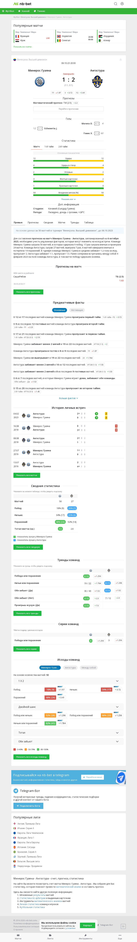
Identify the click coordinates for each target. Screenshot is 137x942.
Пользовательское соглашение (27, 926)
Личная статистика (29, 904)
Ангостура (97, 70)
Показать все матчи (26, 475)
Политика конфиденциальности (28, 923)
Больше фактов (68, 398)
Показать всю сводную (28, 547)
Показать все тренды (27, 613)
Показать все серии (26, 649)
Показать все (68, 199)
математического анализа (48, 901)
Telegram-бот (104, 925)
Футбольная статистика (32, 907)
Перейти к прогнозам (68, 109)
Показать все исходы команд (31, 756)
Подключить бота (28, 805)
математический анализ (68, 886)
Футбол (16, 17)
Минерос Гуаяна (39, 70)
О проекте (18, 929)
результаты (39, 895)
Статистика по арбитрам (33, 898)
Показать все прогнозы (28, 291)
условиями (71, 928)
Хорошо (87, 925)
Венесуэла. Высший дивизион (33, 17)
